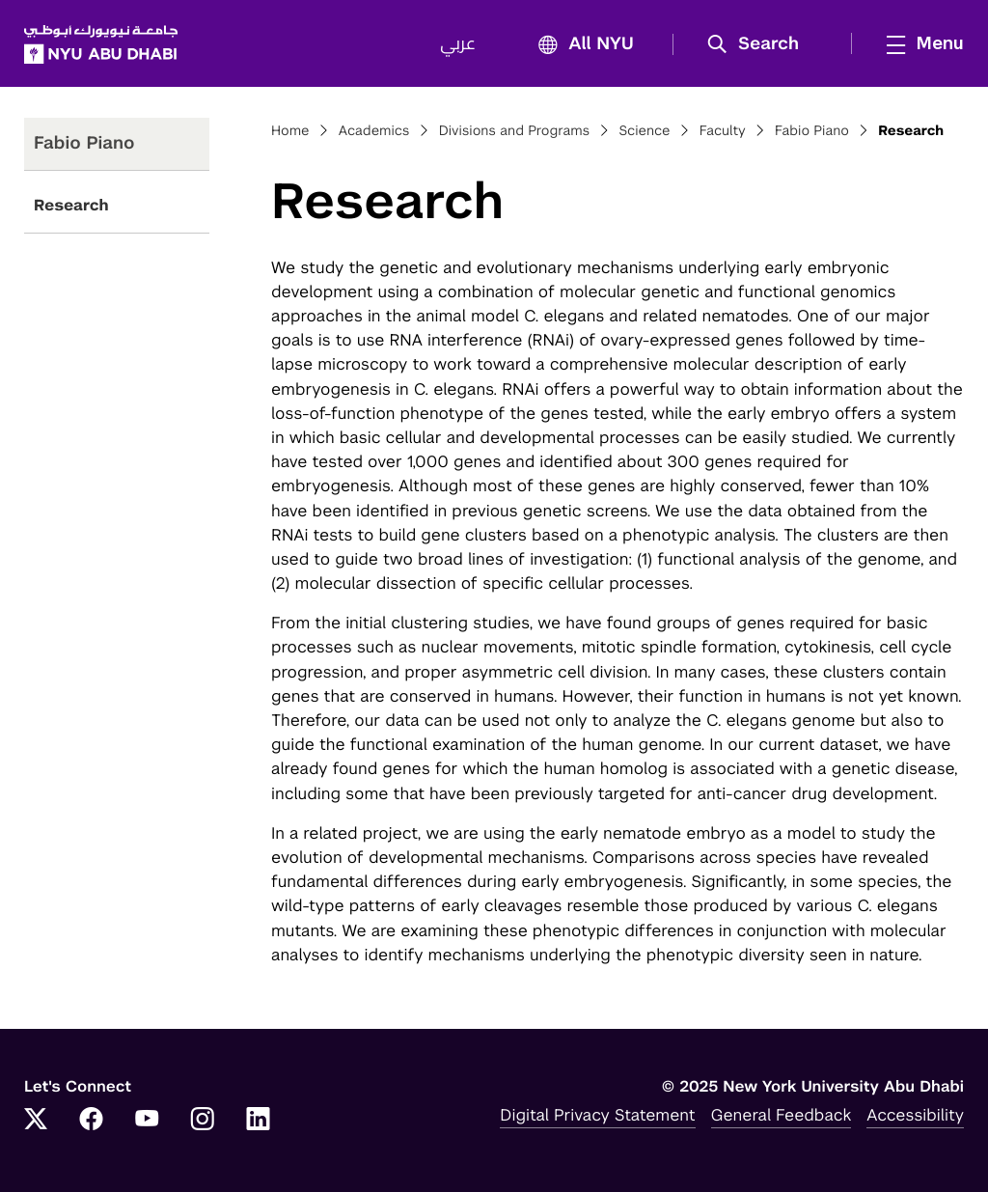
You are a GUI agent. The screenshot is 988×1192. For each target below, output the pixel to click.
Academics (374, 131)
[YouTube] (147, 1120)
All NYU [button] (580, 45)
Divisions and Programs (514, 131)
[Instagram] (202, 1120)
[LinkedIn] (258, 1120)
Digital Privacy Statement (597, 1114)
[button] (760, 44)
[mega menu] (919, 43)
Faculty (723, 131)
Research (71, 205)
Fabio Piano (812, 131)
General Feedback (781, 1114)
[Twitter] (36, 1120)
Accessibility (915, 1114)
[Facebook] (92, 1120)
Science (644, 131)
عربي (458, 44)
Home (290, 131)
